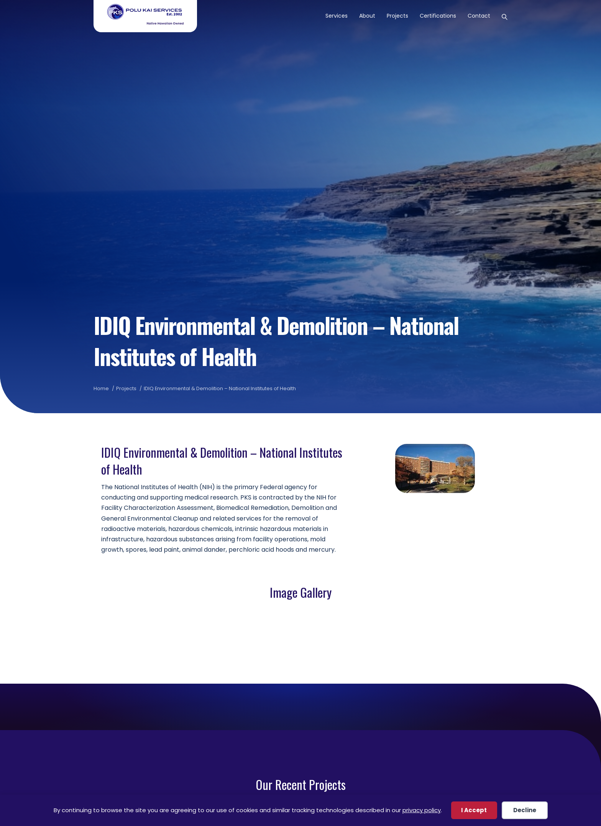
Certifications (438, 16)
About (367, 16)
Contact (479, 16)
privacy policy (421, 810)
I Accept (474, 810)
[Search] (501, 16)
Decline (524, 810)
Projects (397, 16)
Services (336, 16)
